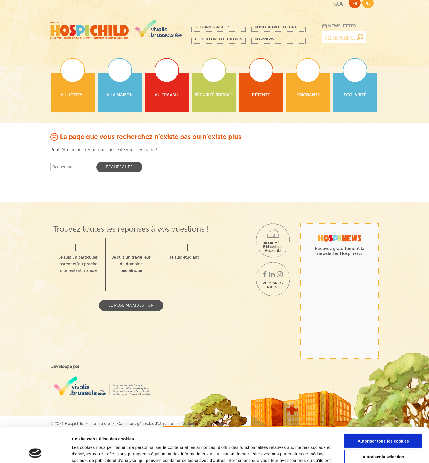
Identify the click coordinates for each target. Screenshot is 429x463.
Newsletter (339, 26)
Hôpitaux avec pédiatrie (276, 27)
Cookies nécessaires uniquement (383, 440)
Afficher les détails (301, 452)
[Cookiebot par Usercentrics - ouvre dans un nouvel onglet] (35, 452)
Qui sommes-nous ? (212, 27)
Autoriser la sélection (383, 424)
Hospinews (264, 39)
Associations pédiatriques (218, 39)
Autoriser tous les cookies (383, 408)
